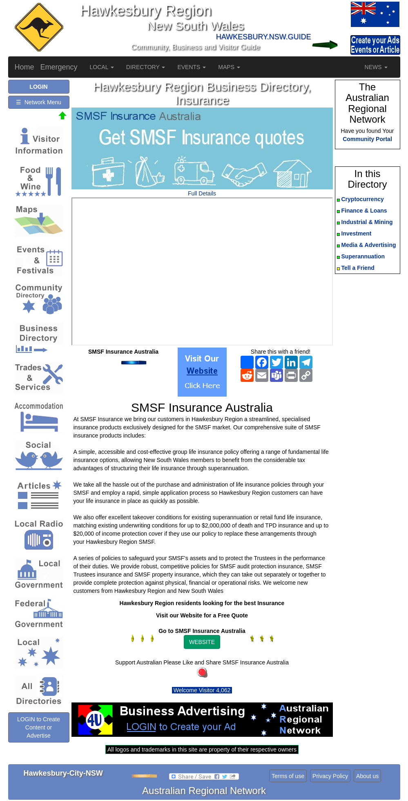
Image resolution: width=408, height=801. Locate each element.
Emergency (59, 67)
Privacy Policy (330, 776)
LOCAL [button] (102, 67)
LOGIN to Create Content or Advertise (38, 727)
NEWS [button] (376, 67)
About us (367, 776)
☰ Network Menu (38, 102)
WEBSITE (202, 642)
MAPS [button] (229, 67)
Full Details (202, 193)
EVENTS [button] (191, 67)
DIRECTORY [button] (145, 67)
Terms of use (288, 776)
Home (24, 67)
